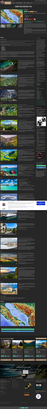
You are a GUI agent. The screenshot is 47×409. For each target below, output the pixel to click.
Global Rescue (39, 146)
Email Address (20, 370)
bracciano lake (37, 176)
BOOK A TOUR (25, 11)
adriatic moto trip (40, 176)
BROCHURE (35, 11)
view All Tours (41, 338)
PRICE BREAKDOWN (31, 11)
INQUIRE (28, 11)
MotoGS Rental (41, 0)
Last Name (21, 373)
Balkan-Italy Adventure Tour (14, 382)
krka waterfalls (43, 173)
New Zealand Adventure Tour (15, 381)
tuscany (36, 171)
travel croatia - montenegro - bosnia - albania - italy (42, 171)
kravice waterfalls (37, 174)
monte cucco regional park (38, 173)
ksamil (41, 173)
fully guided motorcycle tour (41, 174)
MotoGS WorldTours (3, 380)
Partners (45, 0)
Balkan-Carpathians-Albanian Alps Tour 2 (16, 383)
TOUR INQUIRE (17, 331)
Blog (37, 0)
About (35, 0)
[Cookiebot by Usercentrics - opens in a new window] (4, 407)
